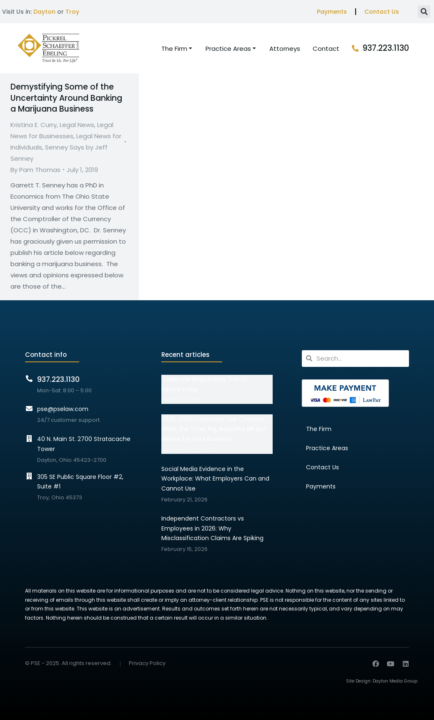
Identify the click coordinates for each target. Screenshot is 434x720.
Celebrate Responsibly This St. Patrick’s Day (204, 384)
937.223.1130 (386, 48)
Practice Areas (327, 448)
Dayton (44, 11)
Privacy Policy (147, 663)
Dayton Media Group (395, 681)
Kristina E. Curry (33, 124)
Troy (72, 11)
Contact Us (381, 11)
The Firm (318, 429)
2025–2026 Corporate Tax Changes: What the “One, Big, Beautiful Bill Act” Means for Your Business (214, 429)
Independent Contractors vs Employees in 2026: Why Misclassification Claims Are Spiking (212, 528)
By (35, 169)
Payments (332, 11)
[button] (424, 11)
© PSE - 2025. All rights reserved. (68, 663)
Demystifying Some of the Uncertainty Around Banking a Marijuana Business (66, 98)
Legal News (77, 124)
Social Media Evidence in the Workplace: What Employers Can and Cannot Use (215, 479)
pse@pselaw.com (62, 409)
